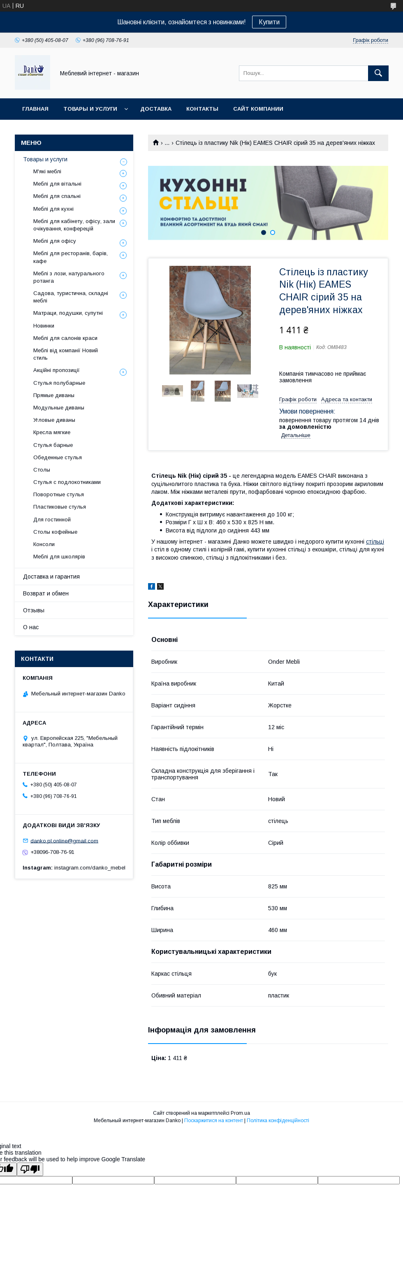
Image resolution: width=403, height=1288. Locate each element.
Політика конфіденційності (278, 1120)
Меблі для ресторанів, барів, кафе (70, 257)
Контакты (202, 109)
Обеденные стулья (57, 457)
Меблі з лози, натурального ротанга (68, 277)
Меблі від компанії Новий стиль (65, 354)
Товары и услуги (90, 109)
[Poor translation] (30, 1169)
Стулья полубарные (59, 383)
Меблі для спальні (57, 196)
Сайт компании (258, 109)
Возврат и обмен (46, 593)
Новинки (43, 326)
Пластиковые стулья (59, 507)
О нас (31, 627)
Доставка (155, 109)
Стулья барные (53, 445)
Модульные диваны (58, 408)
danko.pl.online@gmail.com (64, 840)
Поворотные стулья (58, 494)
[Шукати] (378, 73)
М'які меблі (47, 171)
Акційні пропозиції (56, 370)
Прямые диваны (53, 395)
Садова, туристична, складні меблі (70, 297)
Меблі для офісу (54, 241)
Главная (35, 109)
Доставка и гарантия (51, 576)
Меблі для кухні (53, 209)
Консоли (44, 544)
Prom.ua (240, 1113)
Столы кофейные (55, 532)
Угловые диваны (54, 420)
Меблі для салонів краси (65, 338)
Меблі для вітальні (57, 184)
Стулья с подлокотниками (67, 482)
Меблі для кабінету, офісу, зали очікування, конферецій (74, 225)
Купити (269, 22)
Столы (41, 470)
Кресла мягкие (51, 432)
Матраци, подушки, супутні (68, 313)
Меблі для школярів (59, 556)
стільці (375, 541)
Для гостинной (52, 519)
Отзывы (33, 610)
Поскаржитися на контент (213, 1120)
